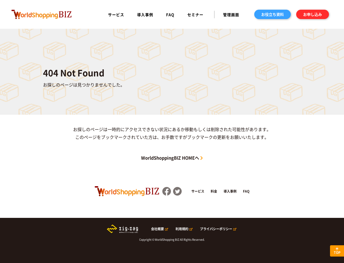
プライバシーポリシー (216, 228)
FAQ (170, 14)
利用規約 (181, 228)
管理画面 (231, 14)
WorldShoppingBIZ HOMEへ (170, 157)
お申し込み (312, 14)
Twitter (177, 191)
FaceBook (166, 191)
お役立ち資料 (272, 14)
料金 (214, 191)
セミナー (195, 14)
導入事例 (145, 14)
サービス (116, 14)
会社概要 (157, 228)
